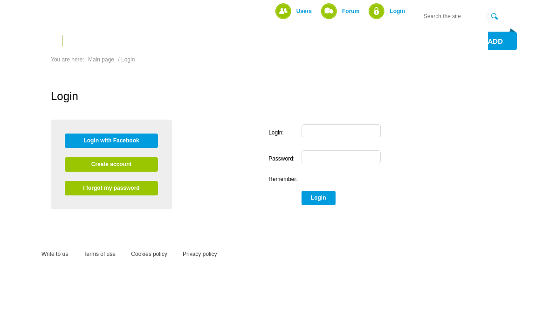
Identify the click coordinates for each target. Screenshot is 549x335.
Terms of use (99, 254)
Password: (281, 158)
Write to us (54, 254)
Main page (101, 59)
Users (304, 11)
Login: (276, 132)
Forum (350, 11)
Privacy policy (200, 254)
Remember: (283, 179)
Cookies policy (149, 254)
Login (397, 11)
